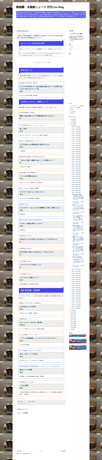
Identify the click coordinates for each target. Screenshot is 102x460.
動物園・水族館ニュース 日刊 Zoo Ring (40, 7)
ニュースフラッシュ (75, 105)
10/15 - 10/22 (75, 149)
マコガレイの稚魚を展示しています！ (31, 223)
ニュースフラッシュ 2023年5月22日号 (78, 254)
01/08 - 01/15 (75, 306)
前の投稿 (63, 451)
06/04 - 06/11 (75, 188)
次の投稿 (19, 451)
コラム (72, 111)
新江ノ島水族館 (23, 350)
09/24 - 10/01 (75, 155)
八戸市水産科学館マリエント (26, 125)
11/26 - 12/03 (75, 137)
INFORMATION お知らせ (38, 156)
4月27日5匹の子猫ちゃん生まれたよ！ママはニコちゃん (37, 252)
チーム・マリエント (40, 125)
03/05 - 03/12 (75, 289)
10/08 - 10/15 (75, 151)
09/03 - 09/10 (75, 161)
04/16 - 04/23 (75, 277)
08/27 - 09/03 (75, 164)
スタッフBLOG (30, 382)
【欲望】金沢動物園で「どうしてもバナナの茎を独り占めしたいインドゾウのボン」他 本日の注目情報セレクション (78, 260)
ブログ (35, 334)
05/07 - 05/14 (75, 271)
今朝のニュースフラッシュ (26, 49)
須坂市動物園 (22, 172)
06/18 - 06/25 (75, 184)
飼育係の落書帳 (35, 188)
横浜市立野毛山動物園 (24, 156)
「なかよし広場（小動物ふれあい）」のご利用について (37, 160)
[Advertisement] (45, 24)
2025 (72, 121)
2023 (72, 125)
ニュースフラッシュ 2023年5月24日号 (78, 233)
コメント (72, 49)
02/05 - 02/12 (75, 298)
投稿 (71, 46)
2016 (72, 323)
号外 (71, 113)
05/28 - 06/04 (75, 190)
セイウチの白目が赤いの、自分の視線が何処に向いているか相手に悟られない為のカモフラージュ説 (41, 88)
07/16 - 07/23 (75, 176)
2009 (72, 329)
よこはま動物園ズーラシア (26, 334)
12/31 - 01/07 (75, 127)
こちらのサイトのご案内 (75, 33)
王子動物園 (22, 382)
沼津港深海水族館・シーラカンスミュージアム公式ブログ (44, 366)
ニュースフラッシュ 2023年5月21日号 (78, 266)
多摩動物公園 (22, 319)
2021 (72, 313)
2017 (72, 321)
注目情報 (31, 112)
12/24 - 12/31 (75, 129)
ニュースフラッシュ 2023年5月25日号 (78, 223)
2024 (72, 123)
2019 (72, 317)
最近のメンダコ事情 (26, 370)
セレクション (24, 403)
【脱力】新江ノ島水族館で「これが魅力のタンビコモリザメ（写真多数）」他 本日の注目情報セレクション (78, 249)
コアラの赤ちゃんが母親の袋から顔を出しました (35, 144)
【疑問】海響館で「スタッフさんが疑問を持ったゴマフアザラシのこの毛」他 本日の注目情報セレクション (78, 228)
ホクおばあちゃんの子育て (28, 306)
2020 (72, 315)
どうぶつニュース (38, 141)
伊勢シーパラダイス (24, 188)
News (27, 204)
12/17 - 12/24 (75, 131)
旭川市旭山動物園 (23, 112)
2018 (72, 319)
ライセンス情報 (46, 62)
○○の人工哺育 (24, 385)
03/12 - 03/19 (75, 287)
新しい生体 (23, 128)
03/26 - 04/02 (75, 283)
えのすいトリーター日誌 (34, 350)
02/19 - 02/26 (75, 293)
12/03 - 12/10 (75, 135)
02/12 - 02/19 (75, 296)
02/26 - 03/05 (75, 291)
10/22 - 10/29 (75, 147)
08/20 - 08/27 (75, 166)
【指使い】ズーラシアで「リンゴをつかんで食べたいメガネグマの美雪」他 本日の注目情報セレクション (78, 207)
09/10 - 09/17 (75, 159)
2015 (72, 325)
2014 (72, 327)
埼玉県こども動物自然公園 (26, 141)
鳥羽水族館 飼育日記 (31, 83)
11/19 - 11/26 (75, 139)
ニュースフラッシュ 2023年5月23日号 (78, 244)
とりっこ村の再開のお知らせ (28, 176)
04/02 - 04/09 (75, 281)
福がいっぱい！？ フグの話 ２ (29, 354)
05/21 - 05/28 (75, 192)
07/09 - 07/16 (75, 178)
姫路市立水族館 (23, 220)
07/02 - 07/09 (75, 180)
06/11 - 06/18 (75, 186)
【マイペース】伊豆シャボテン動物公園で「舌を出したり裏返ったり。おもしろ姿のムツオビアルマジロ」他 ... (78, 218)
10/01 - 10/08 (75, 153)
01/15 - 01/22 (75, 304)
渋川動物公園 (22, 235)
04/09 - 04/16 (75, 279)
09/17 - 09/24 (75, 157)
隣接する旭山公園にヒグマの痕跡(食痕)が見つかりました (37, 116)
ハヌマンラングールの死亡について (30, 265)
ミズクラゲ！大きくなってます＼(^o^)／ (32, 192)
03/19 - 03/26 (75, 285)
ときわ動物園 (22, 261)
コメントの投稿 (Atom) (24, 453)
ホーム (41, 451)
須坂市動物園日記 (31, 172)
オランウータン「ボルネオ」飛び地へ (31, 322)
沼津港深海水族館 (23, 366)
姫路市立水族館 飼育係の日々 (35, 220)
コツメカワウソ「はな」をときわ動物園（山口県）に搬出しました (40, 207)
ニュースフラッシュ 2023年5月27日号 (78, 202)
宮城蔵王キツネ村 (23, 303)
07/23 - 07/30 (75, 174)
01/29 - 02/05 (75, 300)
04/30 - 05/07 (75, 273)
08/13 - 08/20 (75, 168)
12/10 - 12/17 (75, 133)
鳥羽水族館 (22, 83)
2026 (72, 119)
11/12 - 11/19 (75, 141)
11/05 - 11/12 (75, 143)
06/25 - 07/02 (75, 182)
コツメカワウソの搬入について (29, 277)
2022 (72, 310)
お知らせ (29, 235)
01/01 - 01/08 (75, 308)
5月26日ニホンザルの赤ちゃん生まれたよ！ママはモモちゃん (38, 239)
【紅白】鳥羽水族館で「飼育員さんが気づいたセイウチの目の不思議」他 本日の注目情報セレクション (78, 197)
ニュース (29, 319)
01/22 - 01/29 (75, 302)
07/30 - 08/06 (75, 172)
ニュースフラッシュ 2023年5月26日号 (78, 212)
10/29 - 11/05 (75, 145)
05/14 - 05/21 (75, 269)
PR (71, 109)
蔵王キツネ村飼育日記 (35, 303)
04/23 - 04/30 (75, 275)
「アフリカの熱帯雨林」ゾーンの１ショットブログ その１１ (38, 338)
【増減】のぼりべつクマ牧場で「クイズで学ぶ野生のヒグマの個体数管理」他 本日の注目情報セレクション (78, 239)
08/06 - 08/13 (75, 170)
